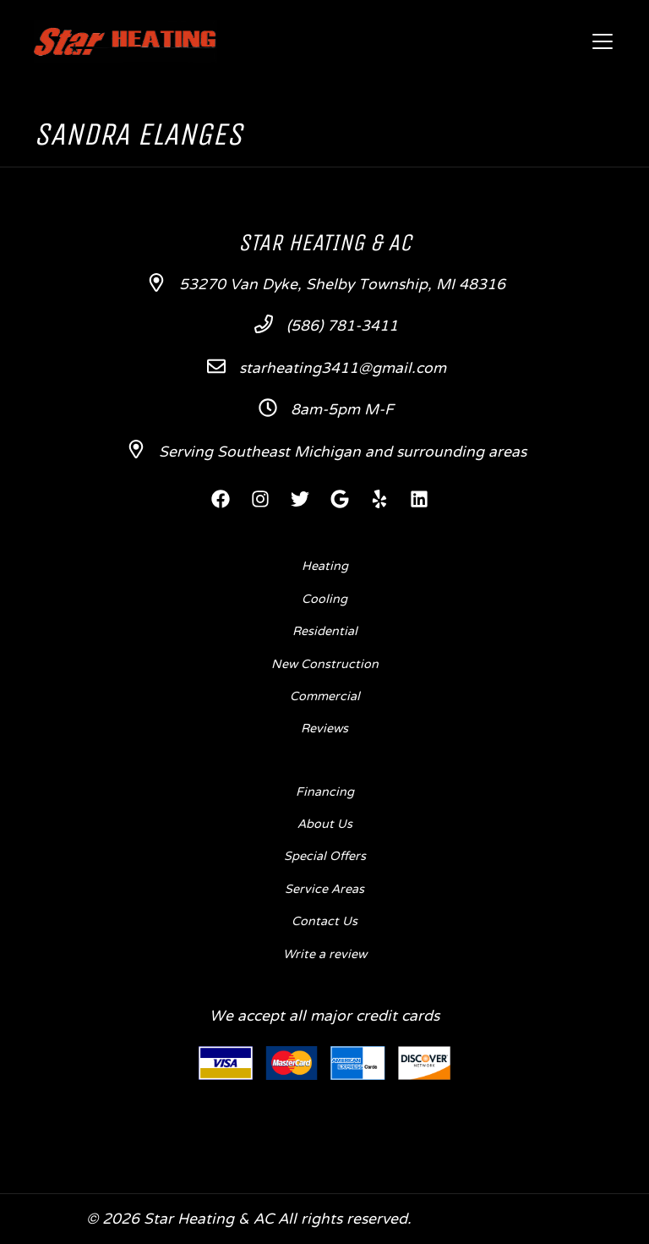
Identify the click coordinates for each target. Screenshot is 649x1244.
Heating (325, 567)
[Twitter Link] (300, 499)
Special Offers (325, 857)
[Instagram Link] (260, 499)
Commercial (325, 697)
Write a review (325, 955)
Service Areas (324, 890)
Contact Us (324, 922)
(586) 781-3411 (342, 327)
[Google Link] (339, 499)
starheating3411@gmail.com (342, 369)
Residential (324, 632)
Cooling (324, 600)
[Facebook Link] (220, 499)
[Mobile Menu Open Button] (602, 41)
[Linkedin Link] (419, 499)
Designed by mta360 (490, 1220)
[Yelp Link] (379, 499)
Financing (325, 792)
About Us (324, 824)
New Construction (325, 665)
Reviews (324, 729)
